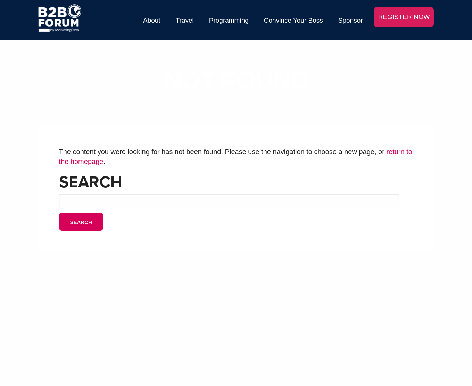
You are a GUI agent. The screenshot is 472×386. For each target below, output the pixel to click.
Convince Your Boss (293, 20)
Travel (185, 20)
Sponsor (350, 20)
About (151, 20)
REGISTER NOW (404, 17)
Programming (229, 20)
